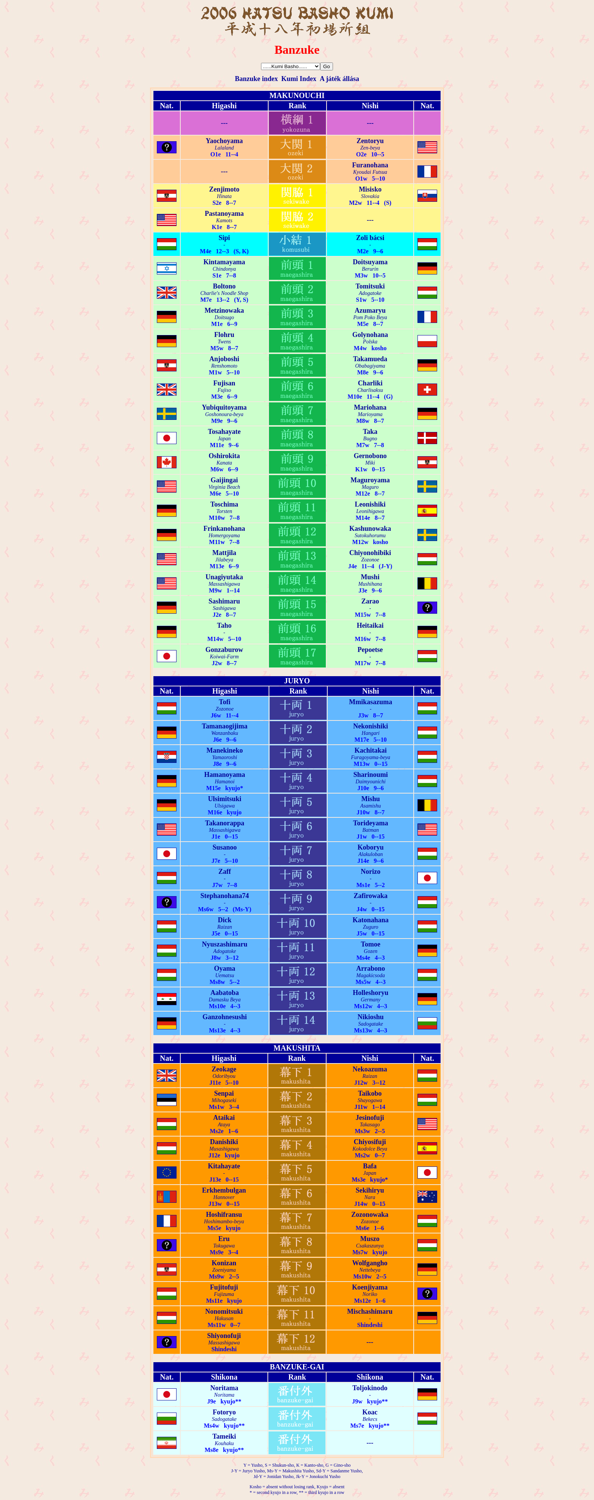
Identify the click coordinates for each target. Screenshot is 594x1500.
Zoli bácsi (370, 238)
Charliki (370, 383)
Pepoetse (370, 649)
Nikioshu (371, 1017)
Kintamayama (224, 262)
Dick (224, 920)
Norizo (370, 871)
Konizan (224, 1263)
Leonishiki (370, 504)
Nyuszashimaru (224, 944)
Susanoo (225, 847)
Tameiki (224, 1436)
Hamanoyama (224, 774)
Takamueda (370, 359)
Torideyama (370, 823)
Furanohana (370, 165)
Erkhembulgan (224, 1190)
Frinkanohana (224, 528)
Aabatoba (225, 992)
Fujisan (224, 383)
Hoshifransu (224, 1214)
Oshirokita (224, 456)
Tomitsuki (370, 286)
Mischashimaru (369, 1311)
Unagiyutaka (224, 577)
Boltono (224, 286)
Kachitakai (371, 750)
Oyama (224, 968)
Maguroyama (370, 480)
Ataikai (224, 1117)
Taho (224, 625)
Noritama (224, 1388)
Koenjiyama (370, 1287)
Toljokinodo (369, 1388)
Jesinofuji (370, 1117)
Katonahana (371, 920)
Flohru (224, 334)
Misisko (370, 189)
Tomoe (370, 944)
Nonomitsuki (224, 1311)
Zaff (225, 871)
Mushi (370, 577)
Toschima (224, 504)
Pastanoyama (224, 213)
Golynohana (370, 334)
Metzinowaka (224, 310)
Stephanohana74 (224, 896)
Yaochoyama (224, 141)
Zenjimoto (224, 189)
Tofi (224, 702)
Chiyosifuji (370, 1142)
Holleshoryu (370, 992)
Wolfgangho (370, 1263)
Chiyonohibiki (370, 553)
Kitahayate (224, 1166)
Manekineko (224, 750)
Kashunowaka (370, 528)
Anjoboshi (224, 359)
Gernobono (370, 456)
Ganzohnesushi (224, 1017)
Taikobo (369, 1093)
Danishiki (224, 1142)
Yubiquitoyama (224, 407)
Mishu (370, 799)
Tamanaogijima (224, 726)
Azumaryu (370, 310)
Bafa (370, 1166)
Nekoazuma (370, 1069)
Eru (224, 1239)
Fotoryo (224, 1412)
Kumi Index (298, 79)
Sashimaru (224, 601)
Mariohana (370, 407)
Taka (370, 431)
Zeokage (224, 1069)
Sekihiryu (370, 1190)
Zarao (370, 601)
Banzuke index (256, 79)
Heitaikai (370, 625)
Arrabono (370, 968)
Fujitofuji (224, 1287)
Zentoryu (370, 141)
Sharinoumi (370, 774)
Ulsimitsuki (224, 799)
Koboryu (371, 847)
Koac (370, 1412)
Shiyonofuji (224, 1335)
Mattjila (224, 553)
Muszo (370, 1239)
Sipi (224, 238)
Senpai (224, 1093)
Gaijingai (224, 480)
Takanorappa (224, 823)
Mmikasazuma (370, 702)
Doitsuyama (370, 262)
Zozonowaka (369, 1214)
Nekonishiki (370, 726)
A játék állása (339, 79)
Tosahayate (224, 431)
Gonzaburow (224, 649)
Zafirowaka (370, 896)
